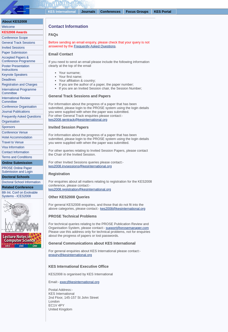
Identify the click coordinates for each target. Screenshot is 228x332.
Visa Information (13, 147)
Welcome (8, 27)
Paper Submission (14, 52)
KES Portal (162, 12)
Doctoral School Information (21, 182)
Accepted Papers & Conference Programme (18, 59)
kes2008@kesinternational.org (122, 208)
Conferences (110, 12)
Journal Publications (16, 111)
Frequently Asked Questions (21, 116)
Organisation (11, 121)
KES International (62, 12)
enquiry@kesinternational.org (70, 255)
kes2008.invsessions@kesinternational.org (80, 166)
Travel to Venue (13, 142)
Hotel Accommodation (17, 137)
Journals (88, 12)
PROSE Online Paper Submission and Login (17, 170)
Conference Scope (15, 38)
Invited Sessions (13, 47)
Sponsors (8, 127)
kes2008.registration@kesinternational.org (79, 189)
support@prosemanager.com (127, 228)
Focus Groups (137, 12)
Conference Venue (15, 132)
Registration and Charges (19, 84)
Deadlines (9, 79)
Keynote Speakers (14, 74)
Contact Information (15, 152)
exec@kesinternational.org (79, 282)
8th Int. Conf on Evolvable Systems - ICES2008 (20, 194)
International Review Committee (16, 100)
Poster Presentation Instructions (15, 68)
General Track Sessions (18, 42)
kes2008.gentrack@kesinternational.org (77, 120)
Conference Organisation (19, 106)
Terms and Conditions (17, 157)
